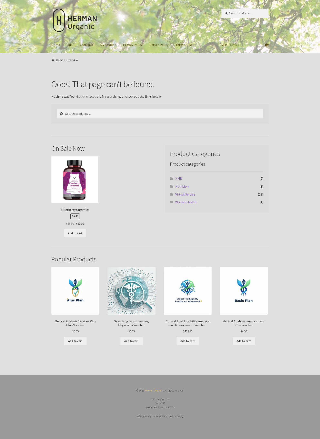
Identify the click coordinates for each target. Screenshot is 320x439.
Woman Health (186, 202)
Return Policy (158, 45)
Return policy (144, 416)
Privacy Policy (132, 45)
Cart (70, 45)
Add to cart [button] (75, 233)
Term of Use (184, 45)
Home (55, 45)
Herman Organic (153, 390)
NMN (178, 178)
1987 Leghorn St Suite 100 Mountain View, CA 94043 (160, 403)
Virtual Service (185, 194)
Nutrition (182, 186)
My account (108, 45)
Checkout (86, 45)
